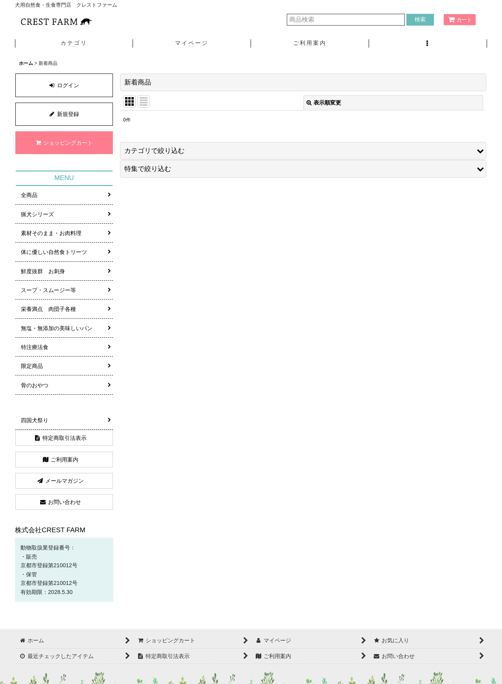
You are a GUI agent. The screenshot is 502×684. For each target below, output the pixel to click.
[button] (428, 43)
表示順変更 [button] (323, 102)
